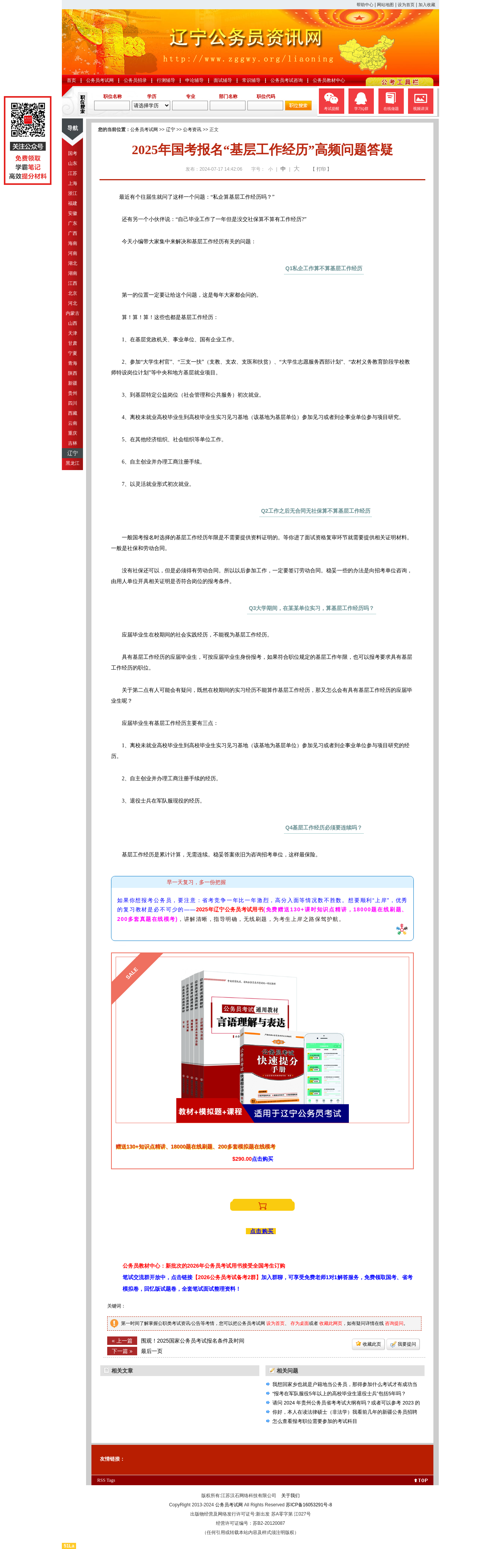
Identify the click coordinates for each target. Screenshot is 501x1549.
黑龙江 (73, 463)
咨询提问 (394, 1323)
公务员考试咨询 (286, 80)
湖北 (72, 263)
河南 (72, 253)
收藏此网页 (330, 1323)
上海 (72, 183)
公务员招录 (135, 80)
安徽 (72, 213)
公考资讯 (192, 129)
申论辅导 (194, 80)
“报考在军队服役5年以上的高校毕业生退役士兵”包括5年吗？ (339, 1393)
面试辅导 (223, 80)
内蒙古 (73, 313)
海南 (72, 243)
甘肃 (72, 343)
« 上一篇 (122, 1341)
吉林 (72, 443)
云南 (72, 423)
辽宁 (72, 453)
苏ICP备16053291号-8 (309, 1504)
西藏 (72, 413)
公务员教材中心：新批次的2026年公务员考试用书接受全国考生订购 (204, 1266)
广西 (72, 233)
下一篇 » (122, 1351)
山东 (72, 163)
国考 (72, 153)
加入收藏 (426, 4)
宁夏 (72, 353)
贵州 (72, 393)
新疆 (72, 383)
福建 (72, 203)
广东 (72, 223)
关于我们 (290, 1495)
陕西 (72, 373)
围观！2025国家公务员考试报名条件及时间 (192, 1341)
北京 (72, 293)
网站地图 (385, 4)
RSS (101, 1480)
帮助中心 (365, 4)
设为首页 (406, 4)
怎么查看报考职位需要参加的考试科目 (314, 1421)
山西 (72, 323)
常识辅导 (251, 80)
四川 (72, 403)
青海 (72, 363)
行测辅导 (166, 80)
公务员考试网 (100, 80)
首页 (71, 80)
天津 (72, 333)
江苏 (72, 173)
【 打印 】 (321, 169)
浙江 (72, 193)
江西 (72, 283)
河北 (72, 303)
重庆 (72, 433)
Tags (110, 1480)
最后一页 (152, 1351)
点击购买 (262, 1231)
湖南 (72, 273)
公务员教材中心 (329, 80)
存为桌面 (299, 1323)
